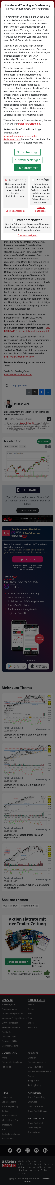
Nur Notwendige (27, 152)
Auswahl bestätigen (27, 160)
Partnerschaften (30, 219)
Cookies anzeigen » (16, 210)
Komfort (42, 179)
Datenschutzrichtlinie (29, 123)
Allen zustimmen (27, 168)
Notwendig (18, 179)
